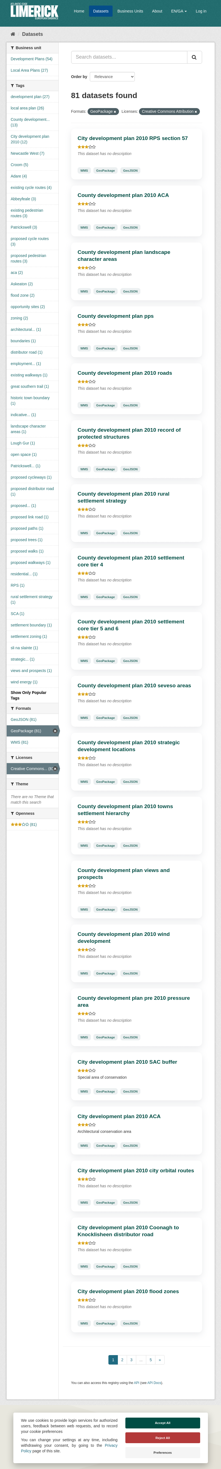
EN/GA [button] (179, 11)
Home (79, 11)
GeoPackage (105, 170)
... (141, 1360)
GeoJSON (130, 170)
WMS (84, 170)
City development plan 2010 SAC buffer (127, 1062)
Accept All (162, 1423)
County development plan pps (116, 316)
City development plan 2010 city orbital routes (136, 1170)
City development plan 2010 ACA (119, 1116)
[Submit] (194, 57)
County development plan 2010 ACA (123, 195)
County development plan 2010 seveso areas (134, 685)
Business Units (130, 11)
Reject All (162, 1438)
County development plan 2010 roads (125, 373)
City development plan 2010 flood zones (128, 1291)
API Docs (154, 1383)
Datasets (100, 11)
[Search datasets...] (129, 57)
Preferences (162, 1452)
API (136, 1383)
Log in (201, 11)
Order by (79, 76)
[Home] (13, 34)
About (157, 11)
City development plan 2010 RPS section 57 (133, 138)
